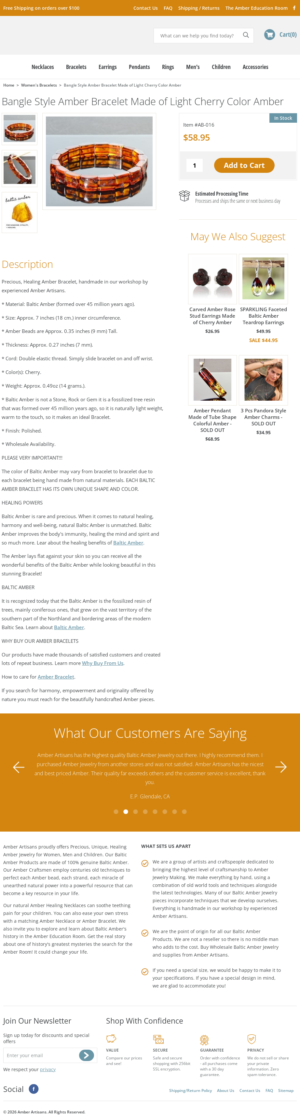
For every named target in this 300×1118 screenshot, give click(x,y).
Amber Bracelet (56, 676)
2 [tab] (125, 808)
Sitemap (285, 1087)
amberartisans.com (53, 32)
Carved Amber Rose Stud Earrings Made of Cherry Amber (212, 289)
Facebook (294, 7)
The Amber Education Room (256, 8)
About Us (225, 1087)
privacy (48, 1066)
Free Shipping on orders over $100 (41, 8)
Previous (19, 766)
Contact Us (145, 8)
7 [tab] (174, 808)
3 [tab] (135, 808)
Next (281, 766)
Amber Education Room (59, 933)
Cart (288, 34)
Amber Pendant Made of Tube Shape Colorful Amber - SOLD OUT (212, 394)
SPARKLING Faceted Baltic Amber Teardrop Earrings (263, 289)
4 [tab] (145, 808)
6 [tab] (164, 808)
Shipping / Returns (199, 8)
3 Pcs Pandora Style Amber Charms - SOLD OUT (263, 390)
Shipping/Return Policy (190, 1087)
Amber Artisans (211, 951)
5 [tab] (155, 808)
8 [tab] (184, 808)
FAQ (168, 8)
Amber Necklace (57, 918)
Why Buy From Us (102, 663)
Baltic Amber (128, 542)
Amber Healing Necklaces (58, 902)
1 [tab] (116, 808)
